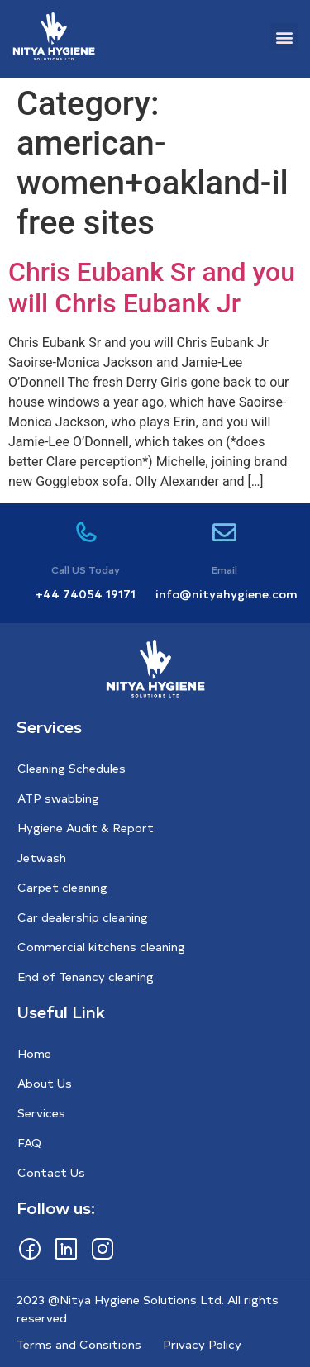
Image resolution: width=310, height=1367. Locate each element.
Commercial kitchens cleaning (101, 947)
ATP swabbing (58, 798)
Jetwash (41, 857)
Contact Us (51, 1172)
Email (224, 569)
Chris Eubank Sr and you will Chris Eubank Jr (151, 287)
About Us (44, 1083)
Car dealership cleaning (82, 917)
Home (34, 1053)
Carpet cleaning (62, 887)
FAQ (29, 1142)
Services (41, 1113)
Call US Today (85, 569)
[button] (284, 36)
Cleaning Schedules (71, 768)
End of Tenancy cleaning (85, 976)
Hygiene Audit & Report (85, 828)
